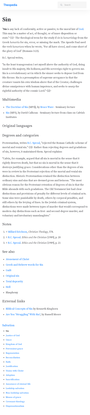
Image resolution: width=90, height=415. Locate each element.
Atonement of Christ (17, 259)
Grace (9, 339)
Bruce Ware (47, 107)
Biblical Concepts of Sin (19, 308)
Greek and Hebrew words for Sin (24, 264)
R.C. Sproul (33, 143)
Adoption (10, 375)
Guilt (8, 270)
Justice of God (13, 335)
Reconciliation (13, 357)
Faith (8, 362)
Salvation (8, 325)
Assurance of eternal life (18, 384)
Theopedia (10, 5)
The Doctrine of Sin (17, 107)
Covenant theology (15, 401)
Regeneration (12, 353)
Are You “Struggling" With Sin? (23, 314)
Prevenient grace (14, 348)
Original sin (12, 275)
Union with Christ (14, 370)
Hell (8, 287)
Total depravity (14, 281)
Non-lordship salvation (17, 392)
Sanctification (13, 379)
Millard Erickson (17, 231)
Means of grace (13, 397)
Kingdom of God (14, 344)
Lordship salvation (15, 388)
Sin (7, 112)
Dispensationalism (15, 406)
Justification (12, 366)
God (81, 29)
